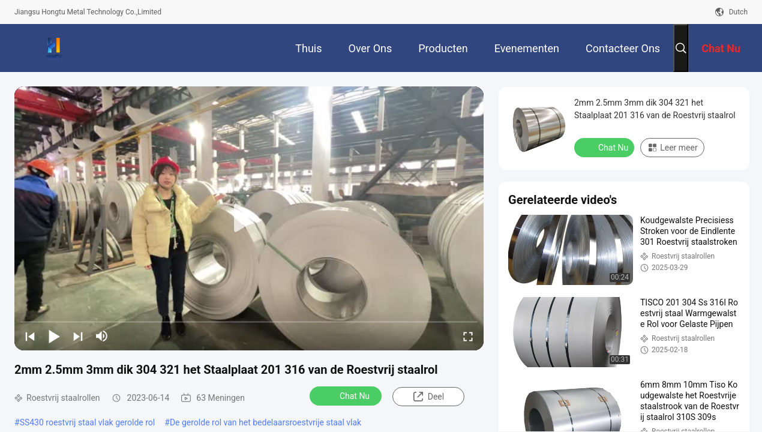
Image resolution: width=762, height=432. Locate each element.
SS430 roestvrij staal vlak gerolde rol (87, 422)
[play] (249, 218)
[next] (78, 336)
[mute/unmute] (102, 336)
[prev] (30, 336)
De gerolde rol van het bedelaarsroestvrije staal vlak (265, 422)
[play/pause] (54, 336)
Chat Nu (347, 395)
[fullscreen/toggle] (468, 336)
